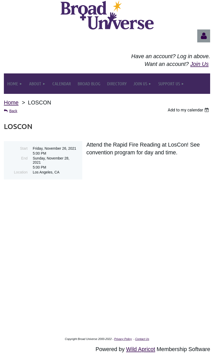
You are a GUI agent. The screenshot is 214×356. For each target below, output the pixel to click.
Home (11, 103)
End (24, 158)
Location (21, 172)
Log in (203, 35)
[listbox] (189, 110)
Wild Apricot (140, 349)
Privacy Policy (123, 338)
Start (24, 148)
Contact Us (142, 338)
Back (13, 111)
